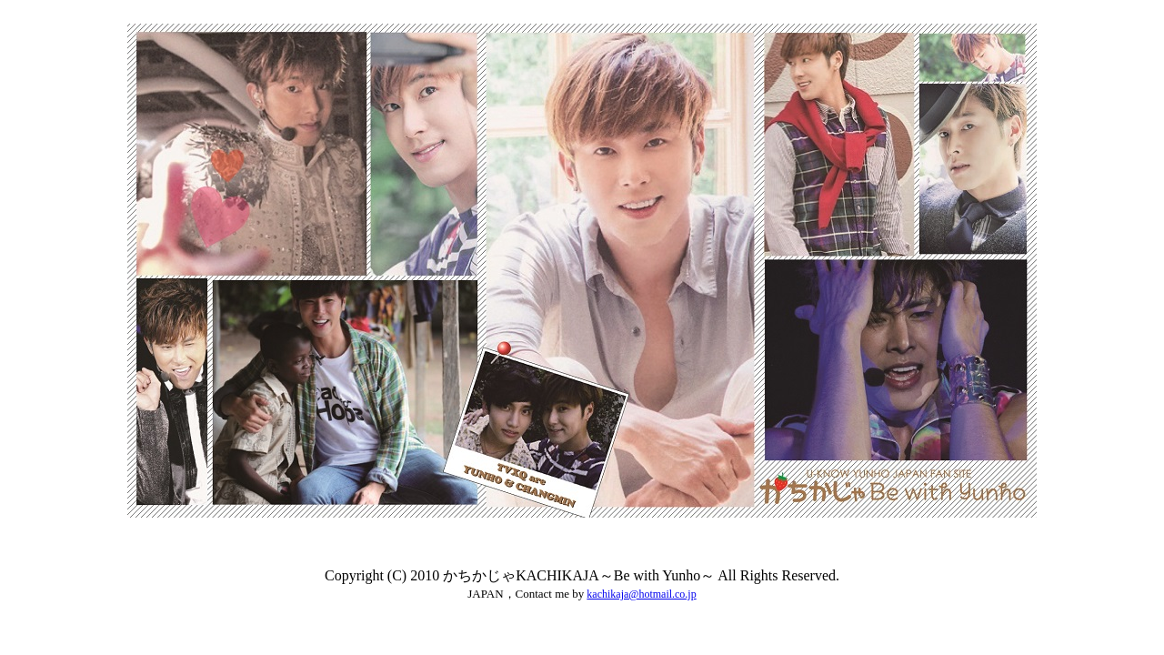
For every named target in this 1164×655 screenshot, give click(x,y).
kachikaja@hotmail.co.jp (641, 594)
